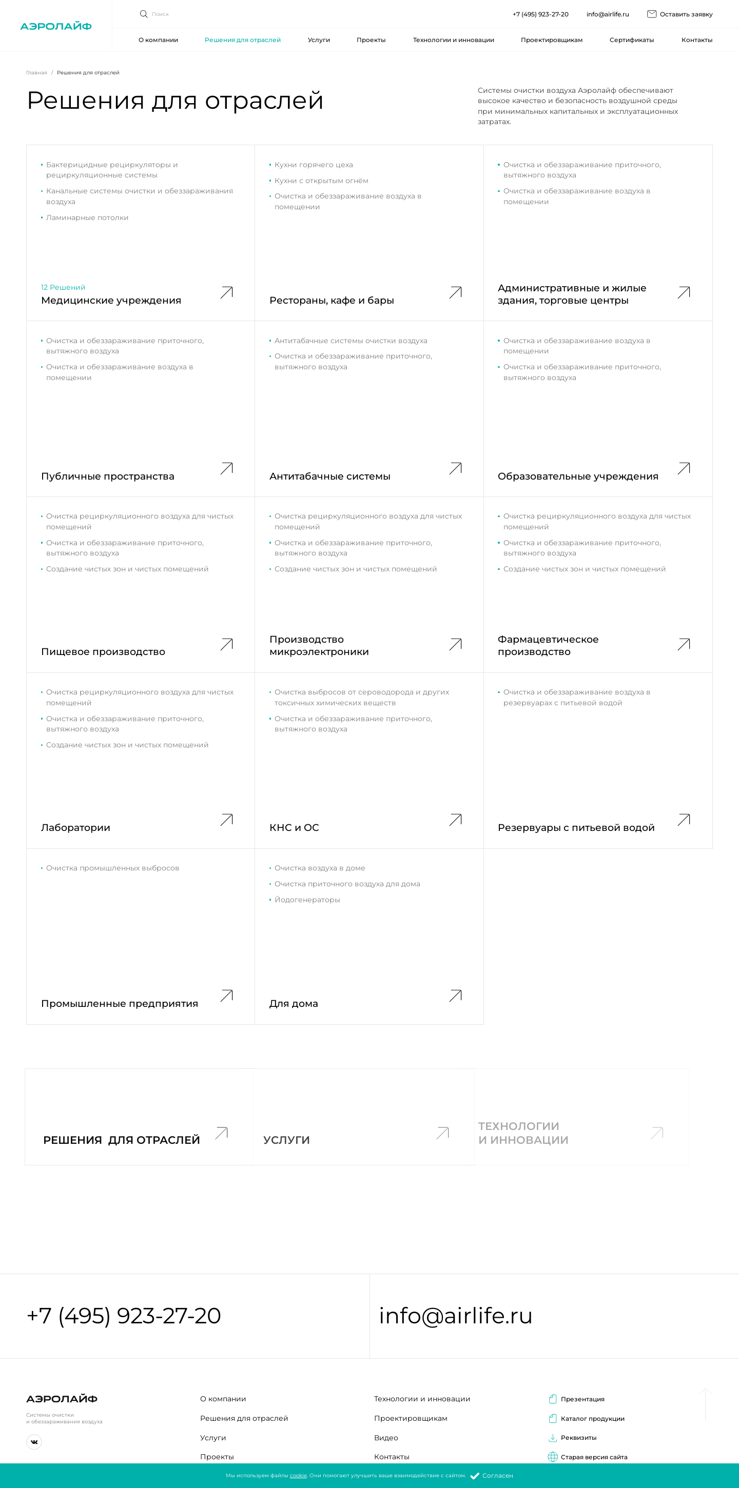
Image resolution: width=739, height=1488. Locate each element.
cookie (298, 1475)
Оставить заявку (680, 8)
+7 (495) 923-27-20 (541, 8)
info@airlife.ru (608, 8)
